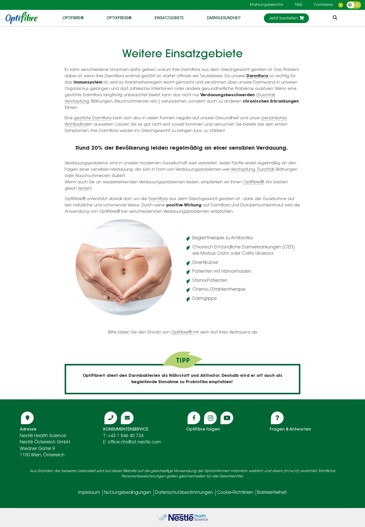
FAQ (298, 5)
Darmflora (158, 199)
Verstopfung (77, 102)
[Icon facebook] (194, 418)
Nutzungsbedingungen (127, 493)
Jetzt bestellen (286, 18)
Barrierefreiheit (272, 493)
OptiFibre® (73, 17)
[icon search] (335, 18)
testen (84, 189)
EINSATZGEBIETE (169, 17)
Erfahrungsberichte (266, 5)
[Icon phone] (110, 418)
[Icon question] (277, 418)
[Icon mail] (127, 418)
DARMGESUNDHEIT (224, 17)
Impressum (89, 493)
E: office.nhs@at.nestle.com (132, 442)
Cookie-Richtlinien (235, 493)
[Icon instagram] (210, 418)
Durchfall (266, 95)
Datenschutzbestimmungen (184, 493)
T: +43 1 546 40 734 (123, 436)
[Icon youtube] (227, 418)
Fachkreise (323, 5)
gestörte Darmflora (93, 118)
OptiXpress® (119, 17)
